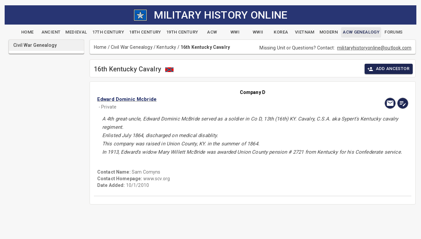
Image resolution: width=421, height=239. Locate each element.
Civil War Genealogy (132, 47)
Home (100, 47)
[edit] (402, 103)
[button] (206, 99)
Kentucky (166, 47)
